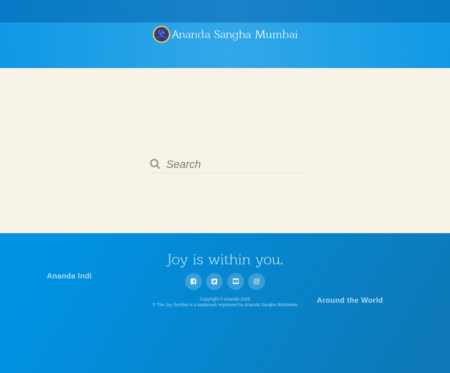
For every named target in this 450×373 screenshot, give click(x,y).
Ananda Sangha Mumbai (235, 34)
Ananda (161, 34)
